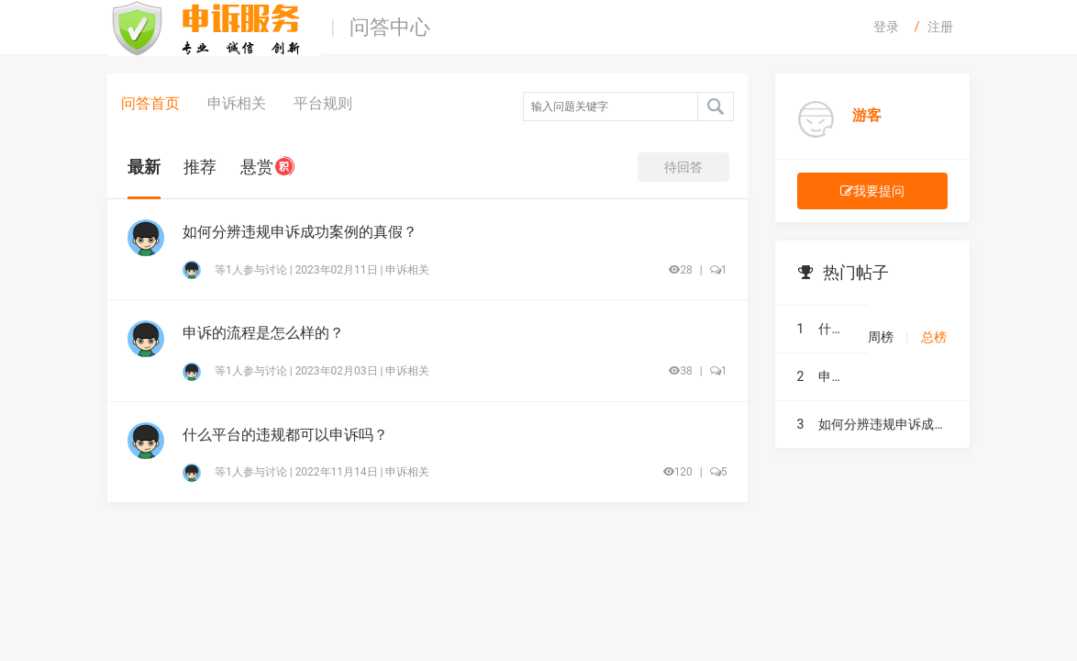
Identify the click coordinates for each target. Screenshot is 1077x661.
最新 (144, 166)
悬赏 (267, 166)
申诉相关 (236, 103)
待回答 (683, 167)
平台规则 (323, 103)
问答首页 (150, 103)
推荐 (200, 166)
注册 (940, 26)
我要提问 (872, 191)
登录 (886, 26)
